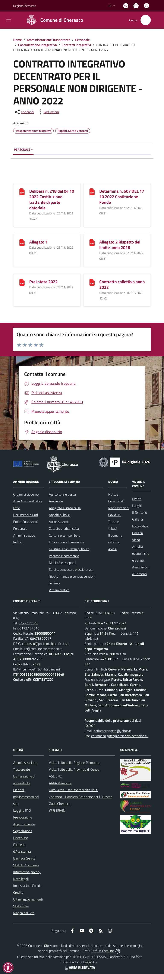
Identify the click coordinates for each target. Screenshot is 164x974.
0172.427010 (28, 623)
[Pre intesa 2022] (22, 282)
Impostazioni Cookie (27, 885)
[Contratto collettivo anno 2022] (92, 282)
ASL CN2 (55, 776)
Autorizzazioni (59, 521)
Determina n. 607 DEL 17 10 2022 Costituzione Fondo (121, 196)
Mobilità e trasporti (62, 562)
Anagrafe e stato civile (65, 507)
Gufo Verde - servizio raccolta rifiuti (73, 789)
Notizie (113, 494)
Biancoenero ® (117, 956)
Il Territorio (139, 512)
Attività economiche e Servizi (140, 553)
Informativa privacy (27, 871)
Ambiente (56, 501)
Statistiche (21, 906)
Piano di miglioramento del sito (26, 796)
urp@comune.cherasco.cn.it (42, 648)
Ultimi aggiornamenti (28, 899)
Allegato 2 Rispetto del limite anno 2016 (119, 245)
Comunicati (116, 501)
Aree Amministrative (27, 501)
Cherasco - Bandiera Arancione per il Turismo (80, 796)
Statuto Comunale (26, 865)
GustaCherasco (59, 803)
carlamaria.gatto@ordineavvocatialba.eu (119, 735)
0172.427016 (29, 628)
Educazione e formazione (66, 542)
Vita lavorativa (59, 590)
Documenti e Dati (25, 514)
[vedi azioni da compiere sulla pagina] (48, 112)
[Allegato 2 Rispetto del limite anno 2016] (92, 242)
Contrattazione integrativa (37, 44)
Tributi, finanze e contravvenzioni (72, 576)
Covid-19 (114, 514)
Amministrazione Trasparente (48, 39)
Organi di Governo (26, 494)
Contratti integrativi (76, 44)
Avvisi (112, 549)
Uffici (16, 507)
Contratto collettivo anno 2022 (122, 284)
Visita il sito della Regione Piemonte (74, 762)
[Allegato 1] (22, 242)
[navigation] (8, 19)
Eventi (136, 498)
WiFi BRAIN (57, 810)
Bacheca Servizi (24, 858)
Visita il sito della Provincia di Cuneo (74, 769)
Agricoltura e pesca (62, 494)
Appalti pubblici (59, 514)
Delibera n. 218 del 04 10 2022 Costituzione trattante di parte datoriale (51, 199)
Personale (82, 39)
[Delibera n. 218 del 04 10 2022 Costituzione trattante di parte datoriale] (22, 191)
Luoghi (137, 505)
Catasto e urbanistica (64, 528)
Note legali (21, 878)
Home (17, 39)
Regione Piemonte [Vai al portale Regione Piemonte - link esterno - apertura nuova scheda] (24, 5)
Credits (18, 892)
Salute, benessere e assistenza (70, 569)
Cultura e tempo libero (64, 535)
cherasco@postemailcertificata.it (45, 643)
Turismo (54, 583)
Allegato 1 (38, 242)
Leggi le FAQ (22, 810)
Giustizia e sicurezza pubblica (69, 549)
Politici (17, 542)
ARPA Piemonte (60, 783)
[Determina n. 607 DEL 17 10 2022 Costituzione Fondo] (92, 191)
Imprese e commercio (64, 555)
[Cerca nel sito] (146, 20)
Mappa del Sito (23, 912)
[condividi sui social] (24, 112)
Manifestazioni (118, 507)
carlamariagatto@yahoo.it (112, 730)
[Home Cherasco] (53, 20)
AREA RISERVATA (79, 967)
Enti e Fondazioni (25, 521)
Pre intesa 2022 (43, 281)
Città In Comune (102, 950)
